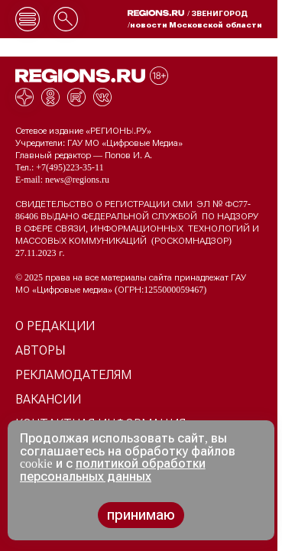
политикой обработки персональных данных (113, 470)
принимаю (141, 515)
